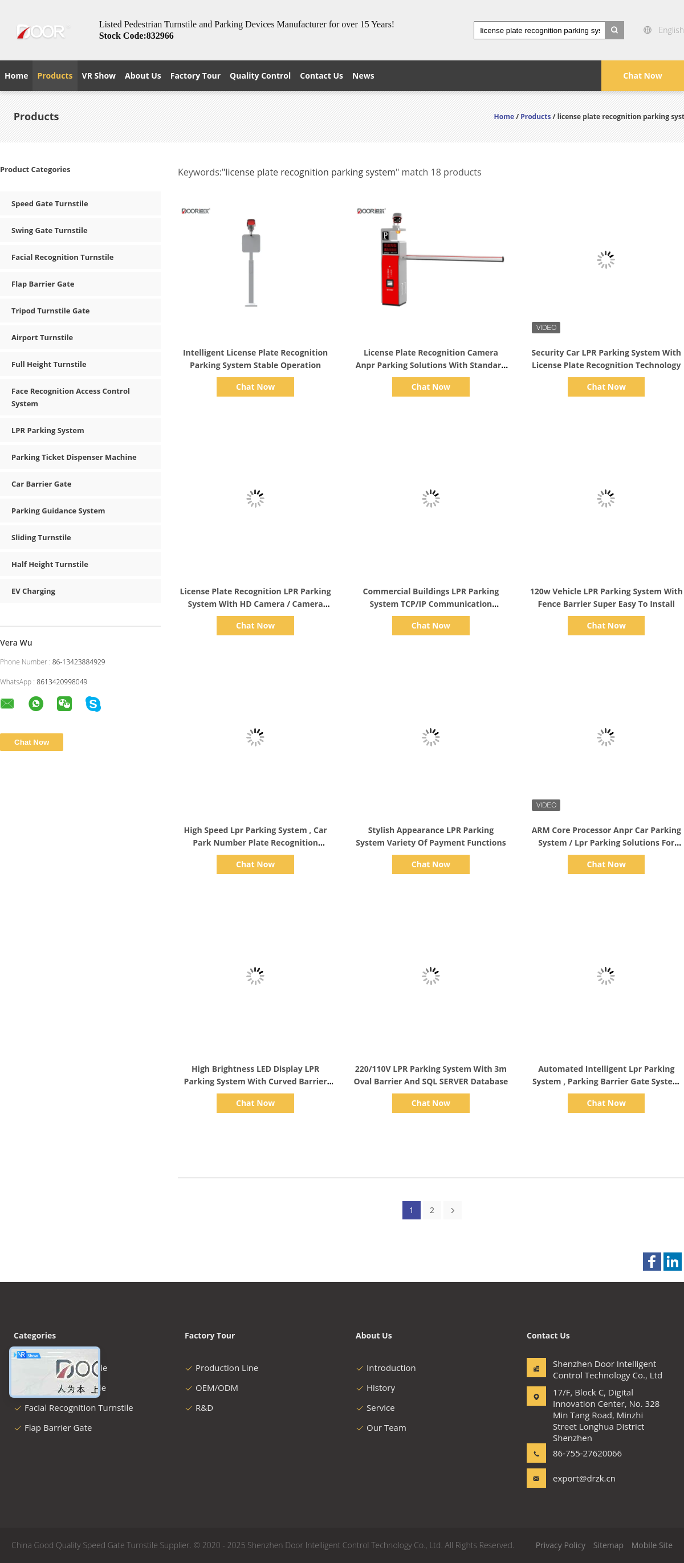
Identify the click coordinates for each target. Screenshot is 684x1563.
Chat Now (642, 75)
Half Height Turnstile (49, 564)
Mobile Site (652, 1545)
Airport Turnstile (42, 337)
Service (375, 1407)
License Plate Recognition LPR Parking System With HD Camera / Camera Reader (255, 604)
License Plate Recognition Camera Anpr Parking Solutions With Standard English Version (431, 365)
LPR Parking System (47, 430)
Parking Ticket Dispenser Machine (74, 457)
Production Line (221, 1367)
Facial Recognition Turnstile (62, 257)
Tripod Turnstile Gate (50, 310)
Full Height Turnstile (49, 364)
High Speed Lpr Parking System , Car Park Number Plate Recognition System (255, 842)
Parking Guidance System (58, 510)
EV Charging (33, 591)
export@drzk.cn (584, 1478)
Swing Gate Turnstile (49, 230)
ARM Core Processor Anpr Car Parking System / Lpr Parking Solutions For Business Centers (606, 842)
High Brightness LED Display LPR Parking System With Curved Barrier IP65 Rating (255, 1081)
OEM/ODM (211, 1387)
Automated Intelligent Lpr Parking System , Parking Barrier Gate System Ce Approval (606, 1081)
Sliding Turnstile (41, 537)
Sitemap (608, 1545)
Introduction (386, 1367)
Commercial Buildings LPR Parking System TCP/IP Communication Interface (431, 604)
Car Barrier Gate (41, 484)
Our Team (381, 1427)
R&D (199, 1407)
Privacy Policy (560, 1545)
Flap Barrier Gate (42, 284)
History (375, 1387)
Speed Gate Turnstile (49, 203)
